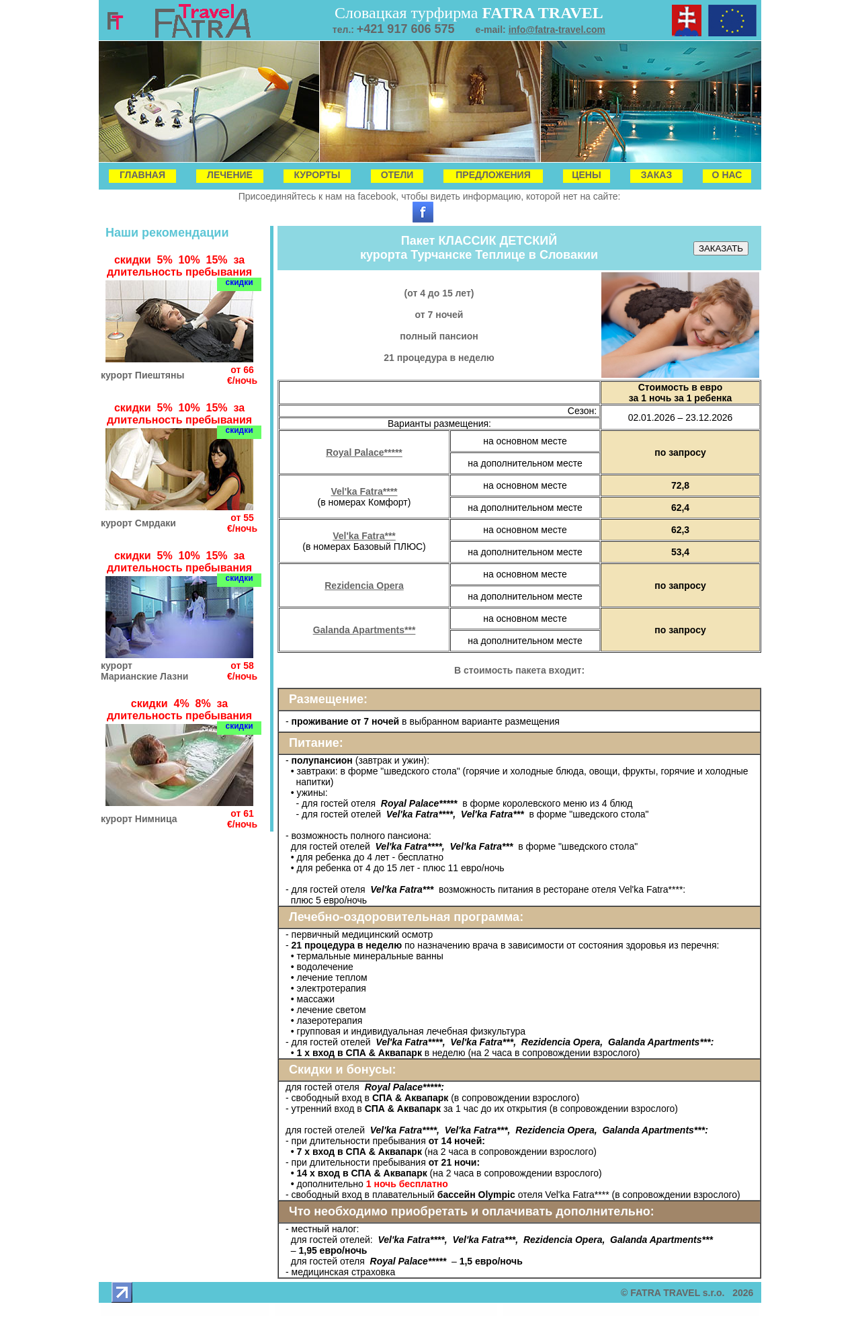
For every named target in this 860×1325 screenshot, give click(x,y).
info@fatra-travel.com (557, 29)
